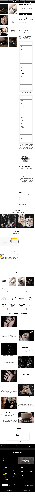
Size (19, 10)
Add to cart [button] (12, 316)
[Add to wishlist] (33, 14)
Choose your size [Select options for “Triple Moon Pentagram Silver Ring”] (21, 316)
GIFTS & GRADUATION (17, 1)
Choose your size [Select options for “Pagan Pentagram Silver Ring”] (3, 316)
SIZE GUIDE (22, 11)
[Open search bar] (24, 2)
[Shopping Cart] (30, 2)
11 (30, 10)
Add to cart (25, 14)
